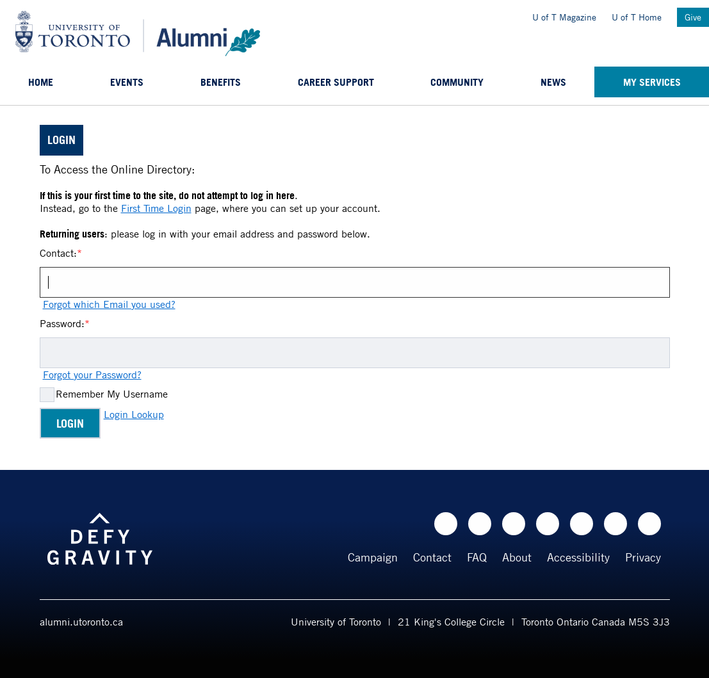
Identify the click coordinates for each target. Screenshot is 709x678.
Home (40, 82)
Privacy (643, 557)
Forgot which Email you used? (109, 304)
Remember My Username (112, 393)
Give (693, 17)
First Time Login (156, 208)
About (517, 557)
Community (457, 82)
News (553, 82)
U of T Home (637, 17)
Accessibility (578, 557)
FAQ (477, 557)
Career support (336, 82)
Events (126, 82)
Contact (432, 557)
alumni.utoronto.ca (81, 621)
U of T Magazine (564, 17)
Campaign (373, 557)
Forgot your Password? (92, 374)
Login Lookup (134, 414)
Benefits (220, 82)
